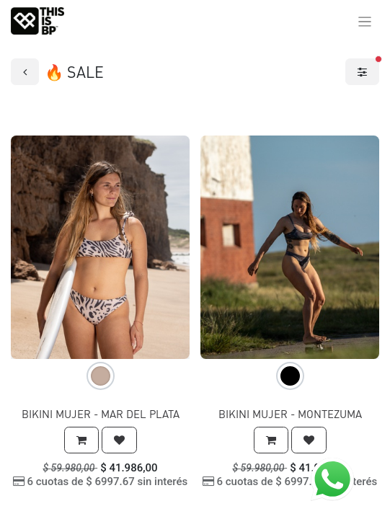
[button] (81, 440)
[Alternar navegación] (365, 21)
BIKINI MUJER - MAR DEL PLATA (101, 414)
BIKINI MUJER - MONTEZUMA (290, 414)
